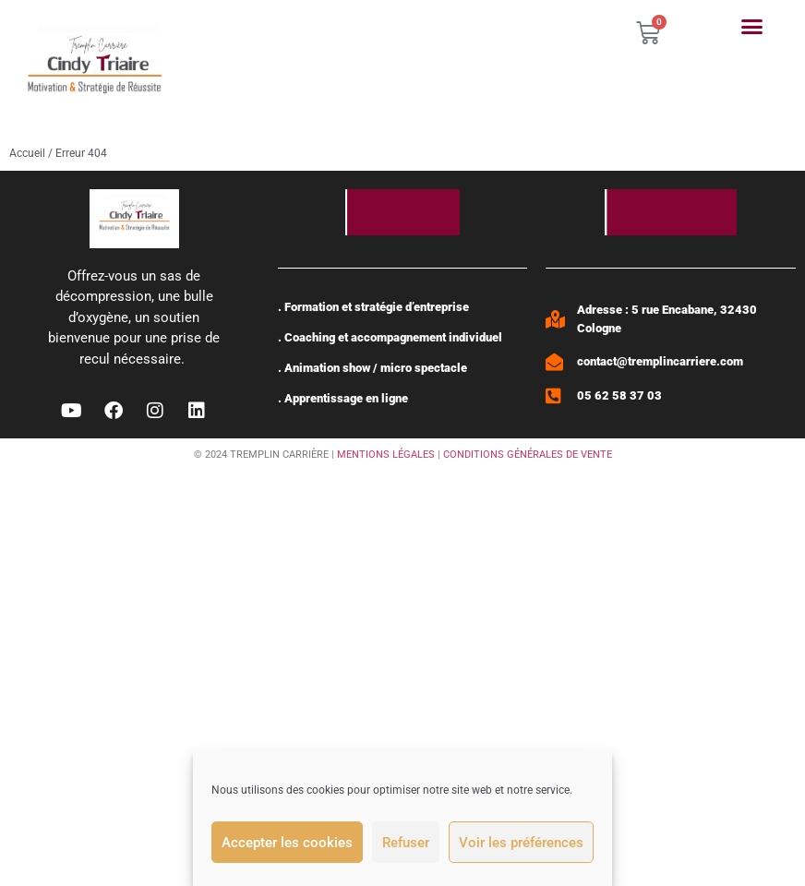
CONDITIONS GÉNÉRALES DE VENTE (527, 455)
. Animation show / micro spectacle (372, 368)
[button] (752, 26)
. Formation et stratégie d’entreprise (373, 307)
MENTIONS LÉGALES (386, 455)
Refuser (405, 842)
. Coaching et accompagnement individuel (390, 337)
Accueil (27, 153)
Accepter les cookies (287, 842)
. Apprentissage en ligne (343, 398)
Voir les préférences (521, 842)
